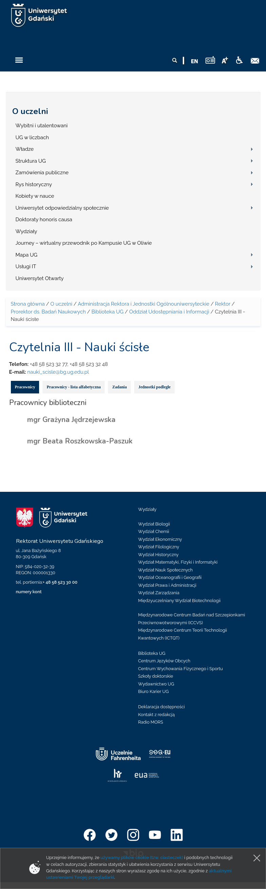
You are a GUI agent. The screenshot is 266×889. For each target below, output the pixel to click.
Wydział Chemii (153, 531)
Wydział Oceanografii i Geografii (170, 577)
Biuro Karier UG (153, 691)
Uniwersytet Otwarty (40, 278)
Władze (25, 149)
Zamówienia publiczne (42, 172)
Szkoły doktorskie (155, 676)
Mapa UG (27, 255)
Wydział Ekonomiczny (160, 539)
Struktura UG (31, 161)
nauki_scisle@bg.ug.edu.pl (58, 372)
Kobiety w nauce (35, 196)
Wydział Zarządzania (158, 592)
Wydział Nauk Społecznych (165, 569)
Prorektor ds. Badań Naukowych (48, 312)
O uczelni (30, 111)
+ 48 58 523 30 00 (60, 582)
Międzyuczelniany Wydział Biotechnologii (179, 600)
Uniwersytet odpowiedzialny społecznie (62, 208)
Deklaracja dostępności (161, 706)
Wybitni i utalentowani (42, 126)
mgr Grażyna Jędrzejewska (71, 419)
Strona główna (28, 304)
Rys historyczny (34, 184)
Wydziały (26, 231)
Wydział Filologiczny (158, 546)
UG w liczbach (32, 137)
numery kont (29, 591)
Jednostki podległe (154, 387)
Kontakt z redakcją (156, 714)
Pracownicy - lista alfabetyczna (74, 387)
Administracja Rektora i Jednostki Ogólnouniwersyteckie (143, 304)
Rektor (222, 304)
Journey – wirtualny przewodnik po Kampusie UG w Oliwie (84, 243)
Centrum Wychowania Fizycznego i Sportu (180, 668)
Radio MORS (150, 722)
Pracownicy (25, 387)
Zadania (119, 387)
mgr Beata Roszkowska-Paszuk (79, 441)
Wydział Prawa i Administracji (167, 585)
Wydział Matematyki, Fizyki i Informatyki (178, 562)
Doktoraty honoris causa (44, 219)
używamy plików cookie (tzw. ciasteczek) (142, 857)
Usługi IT (26, 266)
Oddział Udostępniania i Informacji (169, 312)
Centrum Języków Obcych (164, 660)
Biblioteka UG (107, 312)
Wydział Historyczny (158, 554)
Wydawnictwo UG (156, 683)
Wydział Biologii (154, 524)
